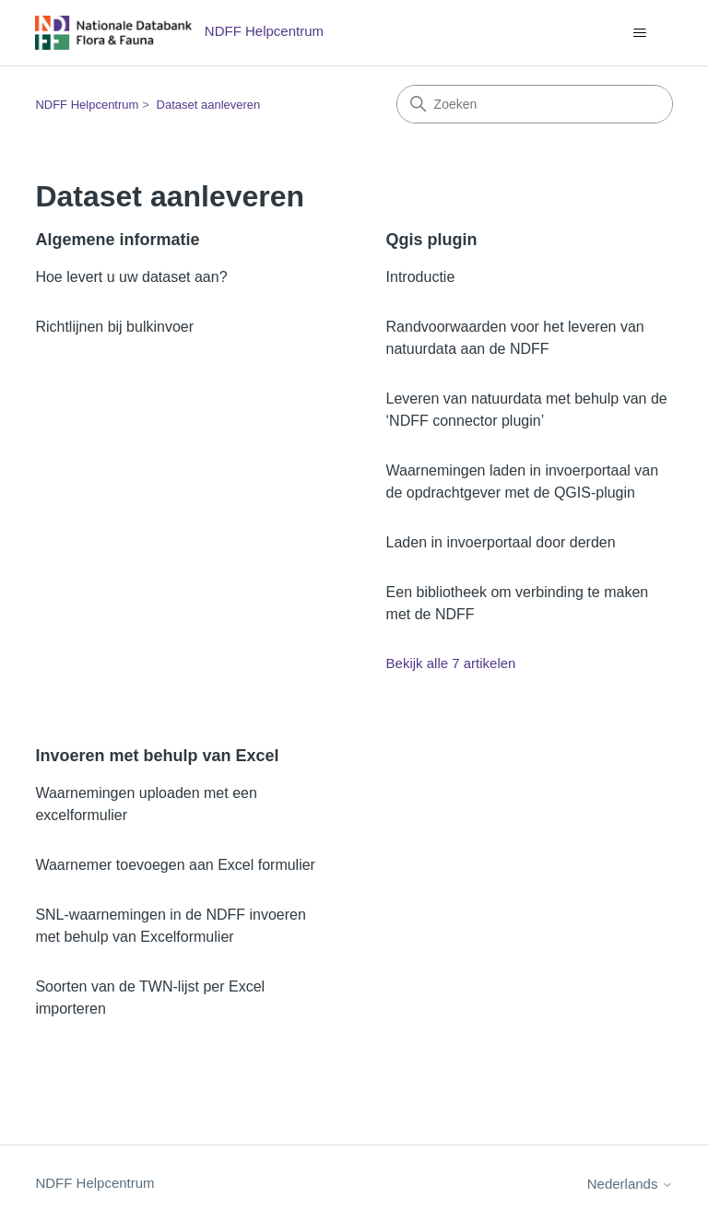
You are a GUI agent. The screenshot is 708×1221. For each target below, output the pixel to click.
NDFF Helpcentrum (86, 105)
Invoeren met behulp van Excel (156, 755)
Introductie (420, 277)
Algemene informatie (117, 239)
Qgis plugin (432, 239)
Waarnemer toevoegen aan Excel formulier (175, 865)
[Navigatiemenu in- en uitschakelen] (640, 33)
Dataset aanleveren (209, 105)
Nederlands (630, 1184)
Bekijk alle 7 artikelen (451, 663)
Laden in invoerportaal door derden (501, 542)
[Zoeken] (534, 104)
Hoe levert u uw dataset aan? (131, 277)
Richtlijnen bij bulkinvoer (114, 327)
